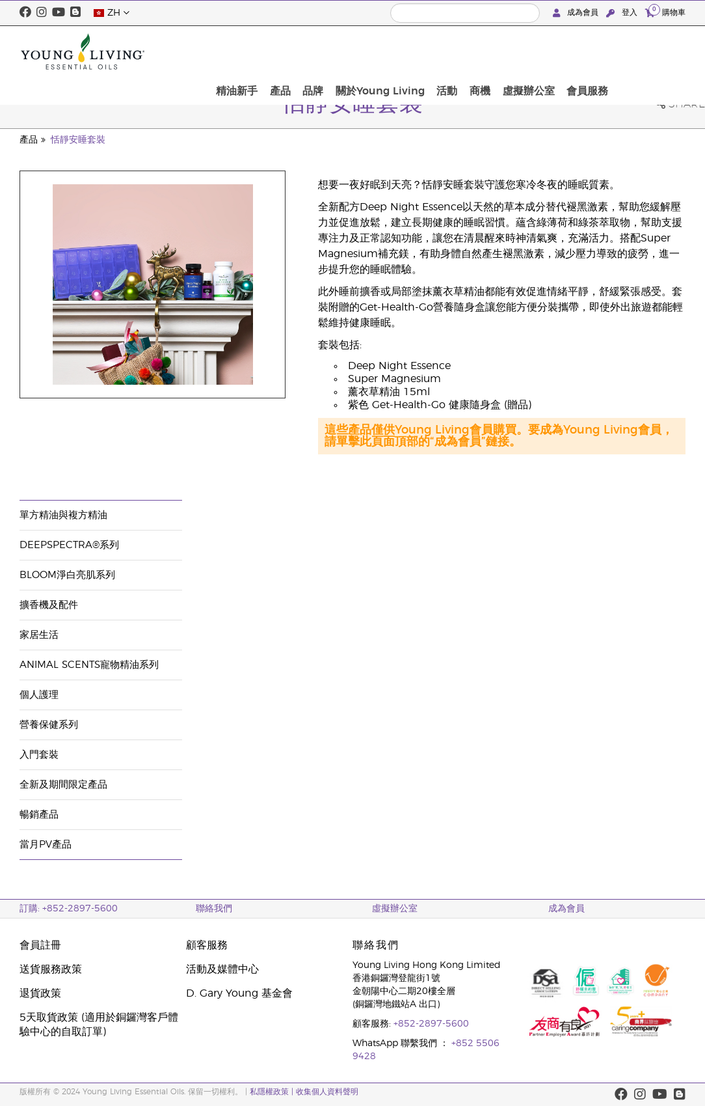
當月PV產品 (46, 845)
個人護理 (39, 695)
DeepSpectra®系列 (69, 545)
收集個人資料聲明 (327, 1092)
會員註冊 (40, 945)
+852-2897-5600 (431, 1024)
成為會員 (577, 12)
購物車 (665, 12)
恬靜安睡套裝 (78, 140)
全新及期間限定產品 (63, 785)
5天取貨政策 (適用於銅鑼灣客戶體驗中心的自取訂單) (99, 1024)
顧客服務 (207, 945)
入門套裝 (39, 755)
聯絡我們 (214, 908)
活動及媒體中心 (222, 969)
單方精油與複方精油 (63, 515)
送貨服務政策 (51, 969)
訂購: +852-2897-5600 (69, 908)
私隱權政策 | (273, 1092)
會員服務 (661, 51)
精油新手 (340, 51)
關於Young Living (470, 51)
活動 (533, 51)
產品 (379, 51)
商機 (562, 51)
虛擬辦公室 (606, 51)
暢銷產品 (39, 815)
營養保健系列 (49, 725)
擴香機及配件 (49, 605)
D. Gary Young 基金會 (239, 993)
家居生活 (39, 635)
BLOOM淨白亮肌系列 (67, 575)
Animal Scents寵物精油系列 (89, 665)
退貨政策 (40, 993)
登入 (623, 12)
